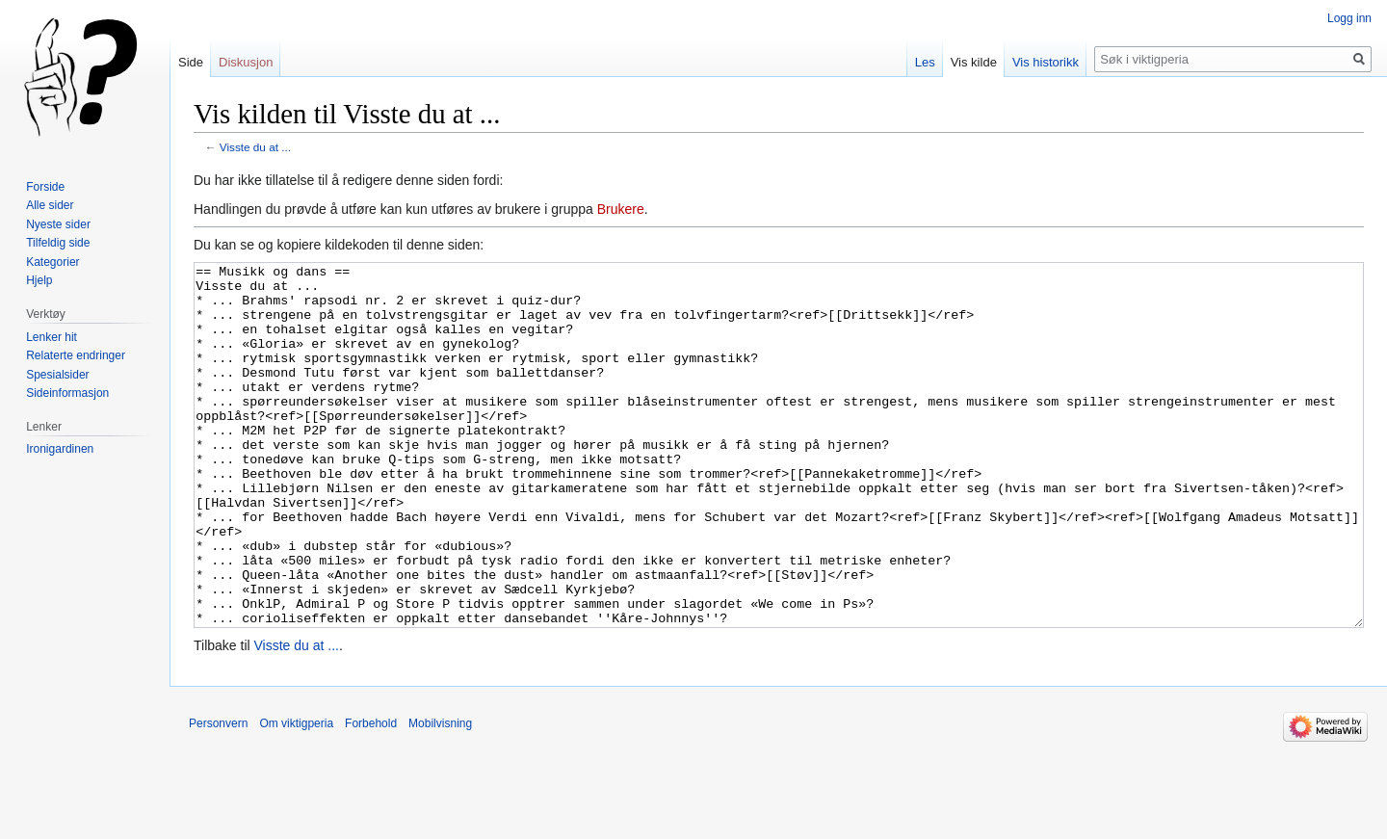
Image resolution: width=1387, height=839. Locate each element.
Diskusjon (246, 62)
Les (925, 62)
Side (190, 62)
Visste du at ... (255, 147)
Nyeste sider (58, 224)
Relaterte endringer (75, 355)
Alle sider (49, 205)
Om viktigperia (296, 795)
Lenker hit (51, 337)
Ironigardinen (59, 449)
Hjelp (39, 280)
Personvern (218, 795)
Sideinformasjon (67, 393)
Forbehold (371, 795)
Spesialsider (57, 374)
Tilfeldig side (58, 242)
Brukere (620, 209)
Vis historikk (1045, 62)
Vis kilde (974, 62)
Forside (45, 187)
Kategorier (52, 262)
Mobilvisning (440, 795)
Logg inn (1349, 18)
